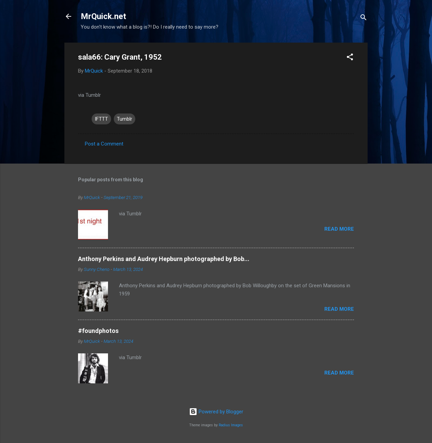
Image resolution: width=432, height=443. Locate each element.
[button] (350, 58)
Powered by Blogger (216, 412)
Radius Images (231, 425)
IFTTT (101, 119)
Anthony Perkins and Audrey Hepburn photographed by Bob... (163, 258)
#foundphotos (98, 330)
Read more (339, 229)
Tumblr (124, 119)
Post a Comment (104, 144)
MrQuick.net (103, 16)
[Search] (363, 18)
